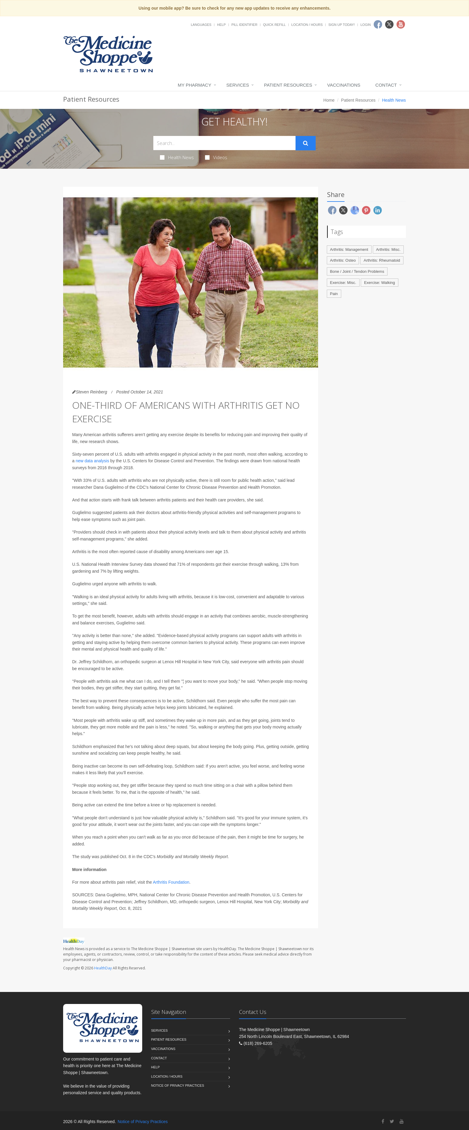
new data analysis (92, 460)
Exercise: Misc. (343, 282)
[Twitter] (392, 1121)
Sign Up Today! (341, 24)
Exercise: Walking (379, 282)
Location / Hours (307, 24)
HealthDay (103, 968)
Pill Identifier (244, 24)
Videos (216, 157)
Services (237, 85)
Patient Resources (288, 85)
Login (365, 24)
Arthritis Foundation (171, 882)
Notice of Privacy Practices (177, 1085)
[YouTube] (402, 1121)
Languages (201, 24)
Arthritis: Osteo (343, 260)
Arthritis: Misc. (388, 249)
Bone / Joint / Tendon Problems (357, 271)
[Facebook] (383, 1121)
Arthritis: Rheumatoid (381, 260)
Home (329, 100)
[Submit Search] (306, 143)
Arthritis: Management (349, 249)
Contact (386, 85)
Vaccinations (343, 85)
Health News (177, 157)
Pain (334, 293)
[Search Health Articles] (224, 143)
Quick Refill (274, 24)
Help (221, 24)
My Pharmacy (194, 85)
